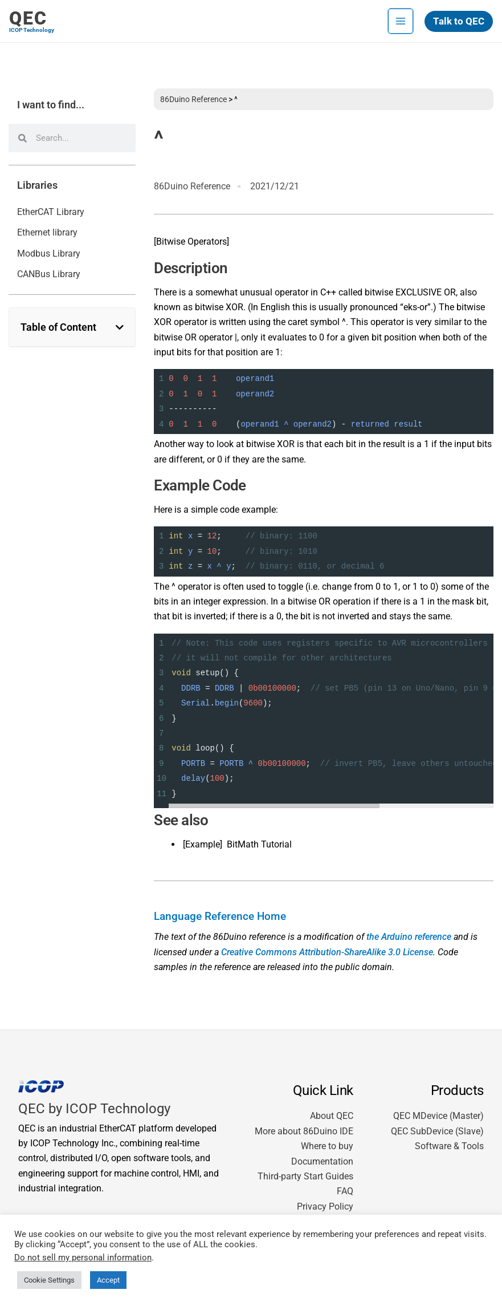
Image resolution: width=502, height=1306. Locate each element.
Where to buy (327, 1146)
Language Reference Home (220, 916)
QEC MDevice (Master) (438, 1115)
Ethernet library (47, 232)
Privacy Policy (325, 1206)
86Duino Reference (193, 99)
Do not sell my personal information (83, 1257)
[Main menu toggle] (400, 21)
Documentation (322, 1161)
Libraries (37, 185)
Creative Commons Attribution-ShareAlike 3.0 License (327, 952)
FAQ (345, 1191)
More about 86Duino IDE (304, 1131)
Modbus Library (48, 253)
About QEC (331, 1115)
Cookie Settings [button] (49, 1280)
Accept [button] (108, 1280)
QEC (28, 18)
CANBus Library (48, 274)
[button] (459, 21)
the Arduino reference (408, 936)
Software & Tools (449, 1146)
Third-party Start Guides (305, 1176)
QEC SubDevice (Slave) (437, 1131)
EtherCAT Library (50, 211)
